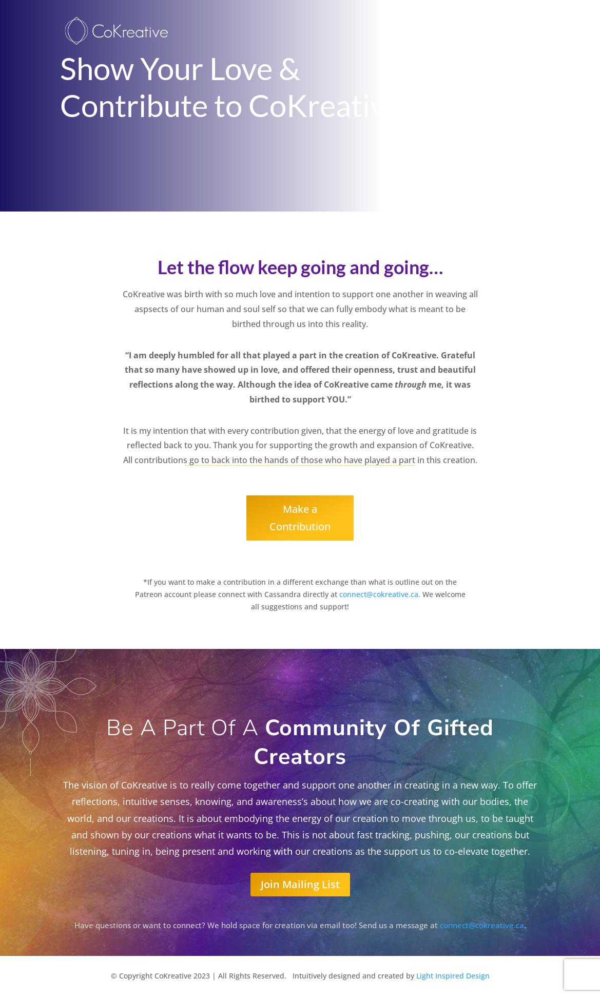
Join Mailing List (300, 884)
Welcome (455, 32)
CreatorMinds (513, 32)
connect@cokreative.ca (378, 594)
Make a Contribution (300, 517)
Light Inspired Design (453, 976)
